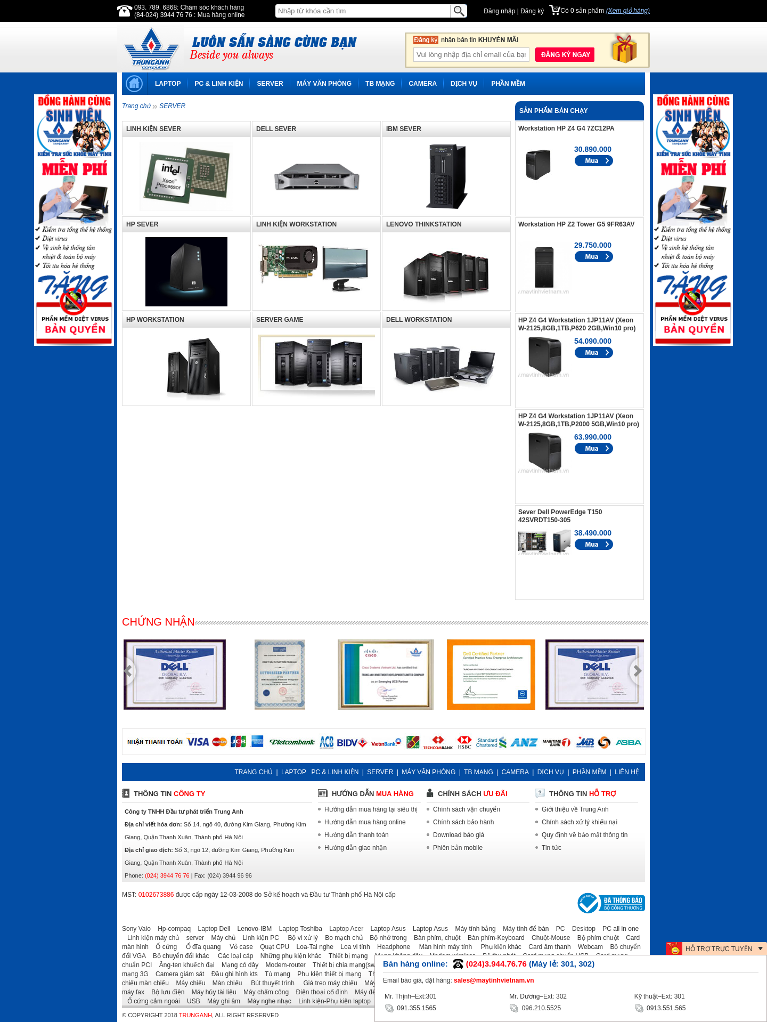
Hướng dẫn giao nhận (355, 847)
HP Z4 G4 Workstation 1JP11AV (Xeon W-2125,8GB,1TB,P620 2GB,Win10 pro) (576, 324)
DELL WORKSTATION (419, 319)
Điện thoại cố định (318, 992)
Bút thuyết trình (269, 983)
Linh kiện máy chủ (150, 938)
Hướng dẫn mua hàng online (365, 822)
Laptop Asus (385, 928)
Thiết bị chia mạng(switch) (347, 965)
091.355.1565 (410, 1007)
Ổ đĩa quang (199, 947)
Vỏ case (238, 947)
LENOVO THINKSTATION (424, 224)
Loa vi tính (352, 947)
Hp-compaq (171, 928)
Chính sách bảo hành (463, 822)
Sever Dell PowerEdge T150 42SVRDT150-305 (560, 516)
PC (558, 928)
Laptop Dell (212, 928)
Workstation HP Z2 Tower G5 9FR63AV (576, 224)
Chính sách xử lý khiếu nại (579, 822)
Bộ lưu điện (165, 992)
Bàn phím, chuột (435, 938)
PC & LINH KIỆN (218, 83)
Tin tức (551, 847)
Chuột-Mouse (548, 938)
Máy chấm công (263, 992)
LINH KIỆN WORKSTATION (296, 224)
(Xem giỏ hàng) (628, 10)
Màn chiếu (224, 983)
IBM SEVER (403, 129)
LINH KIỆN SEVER (153, 129)
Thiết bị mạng (345, 956)
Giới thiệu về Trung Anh (575, 809)
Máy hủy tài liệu (211, 992)
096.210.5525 (535, 1007)
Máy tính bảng (472, 928)
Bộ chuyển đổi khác (178, 956)
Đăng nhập (499, 11)
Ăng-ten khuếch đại (184, 965)
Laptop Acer (343, 928)
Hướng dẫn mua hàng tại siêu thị (371, 809)
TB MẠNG (380, 83)
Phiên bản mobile (458, 847)
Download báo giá (458, 835)
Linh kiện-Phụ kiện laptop (332, 1001)
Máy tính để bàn (523, 928)
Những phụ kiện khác (288, 956)
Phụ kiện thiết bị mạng (326, 974)
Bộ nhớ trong (385, 938)
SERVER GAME (279, 319)
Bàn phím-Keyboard (493, 938)
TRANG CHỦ (253, 772)
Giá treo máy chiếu (326, 983)
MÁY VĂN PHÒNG (324, 83)
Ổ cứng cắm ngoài (151, 1001)
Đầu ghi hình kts (232, 974)
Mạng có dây (237, 965)
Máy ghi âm (221, 1001)
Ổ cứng (163, 947)
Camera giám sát (177, 974)
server (192, 938)
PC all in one (618, 928)
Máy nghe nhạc (266, 1001)
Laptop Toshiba (298, 928)
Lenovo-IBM (252, 928)
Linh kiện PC (258, 938)
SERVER (270, 83)
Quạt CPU (272, 947)
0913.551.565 (660, 1007)
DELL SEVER (276, 129)
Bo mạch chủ (341, 938)
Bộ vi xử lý (299, 938)
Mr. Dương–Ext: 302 (538, 996)
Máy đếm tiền (371, 992)
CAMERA (423, 83)
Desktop (581, 928)
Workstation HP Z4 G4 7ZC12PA (566, 128)
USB (191, 1001)
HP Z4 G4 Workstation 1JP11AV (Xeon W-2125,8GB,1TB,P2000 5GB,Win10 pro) (578, 420)
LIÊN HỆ (627, 772)
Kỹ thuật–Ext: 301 (659, 996)
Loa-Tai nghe (312, 947)
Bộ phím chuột (595, 938)
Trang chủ (136, 106)
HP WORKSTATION (155, 319)
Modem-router (283, 965)
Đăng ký (532, 11)
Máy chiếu (187, 983)
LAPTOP (168, 83)
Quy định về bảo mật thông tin (584, 835)
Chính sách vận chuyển (466, 809)
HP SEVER (142, 224)
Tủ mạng (274, 974)
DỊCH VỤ (464, 83)
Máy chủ (220, 938)
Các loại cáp (232, 956)
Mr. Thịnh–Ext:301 (411, 996)
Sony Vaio (136, 928)
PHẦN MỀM (508, 83)
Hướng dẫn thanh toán (356, 835)
